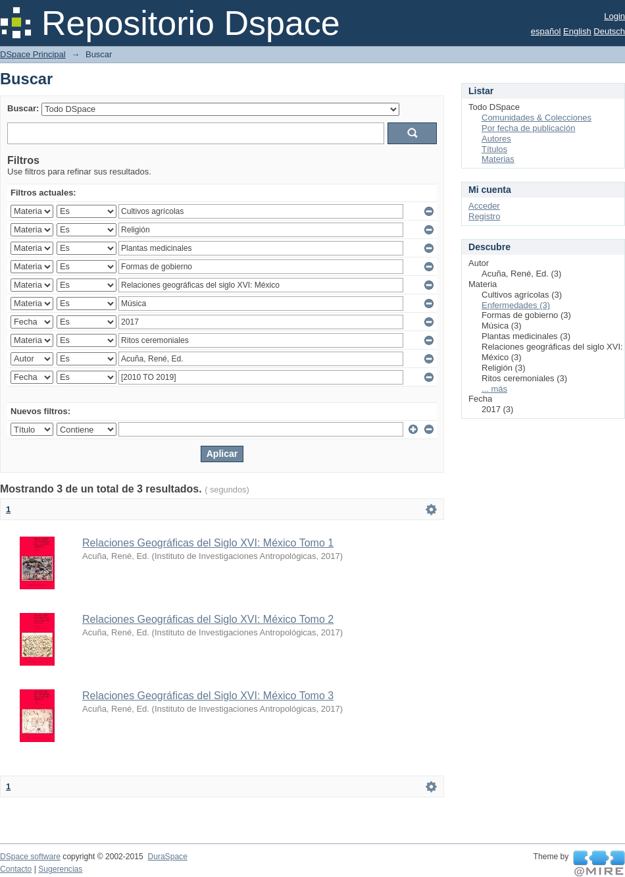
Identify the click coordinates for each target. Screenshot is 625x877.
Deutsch (609, 31)
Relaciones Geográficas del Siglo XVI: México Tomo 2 (208, 619)
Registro (484, 216)
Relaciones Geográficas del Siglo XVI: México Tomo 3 (208, 695)
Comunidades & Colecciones (536, 117)
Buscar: (23, 108)
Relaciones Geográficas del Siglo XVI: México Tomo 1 (208, 542)
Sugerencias (60, 869)
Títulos (494, 149)
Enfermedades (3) (516, 305)
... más (494, 389)
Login (614, 16)
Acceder (484, 206)
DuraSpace (167, 856)
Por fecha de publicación (528, 128)
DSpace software (30, 856)
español (546, 31)
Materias (498, 159)
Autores (496, 139)
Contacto (16, 869)
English (577, 31)
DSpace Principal (33, 54)
